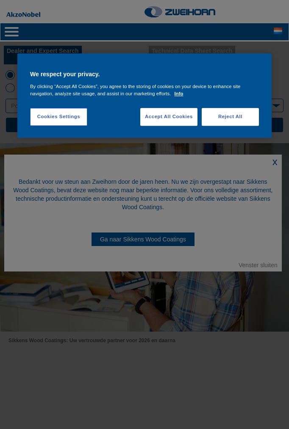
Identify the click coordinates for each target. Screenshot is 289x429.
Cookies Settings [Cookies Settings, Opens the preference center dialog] (58, 116)
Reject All (230, 116)
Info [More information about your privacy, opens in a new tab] (179, 93)
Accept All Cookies (169, 116)
